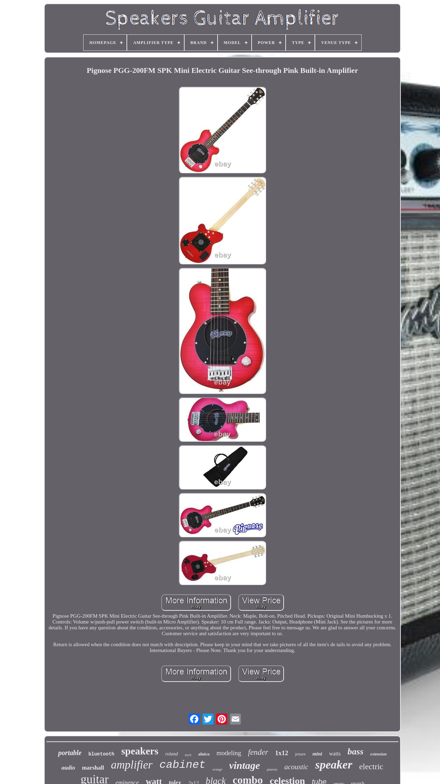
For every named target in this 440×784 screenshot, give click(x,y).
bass (355, 752)
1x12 (281, 753)
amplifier (132, 765)
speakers (139, 751)
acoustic (296, 767)
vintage (244, 765)
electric (371, 766)
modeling (229, 753)
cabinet (183, 765)
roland (171, 754)
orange (217, 769)
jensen (300, 754)
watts (335, 754)
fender (258, 752)
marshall (93, 767)
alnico (203, 754)
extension (378, 754)
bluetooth (101, 754)
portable (69, 753)
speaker (333, 764)
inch (188, 755)
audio (68, 767)
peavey (272, 769)
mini (317, 754)
